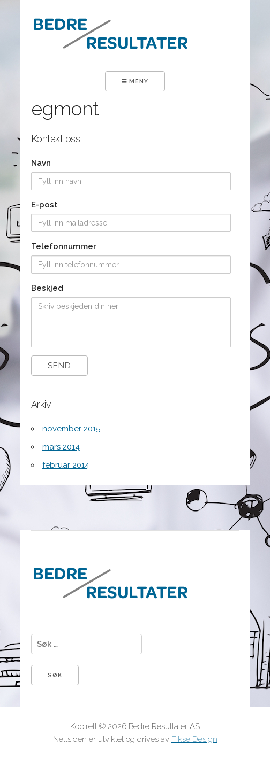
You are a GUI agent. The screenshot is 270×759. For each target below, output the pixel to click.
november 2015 (71, 428)
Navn (41, 163)
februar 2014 (65, 465)
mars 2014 (61, 447)
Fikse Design (194, 739)
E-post (44, 205)
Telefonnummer (63, 246)
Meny (135, 81)
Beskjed (47, 288)
